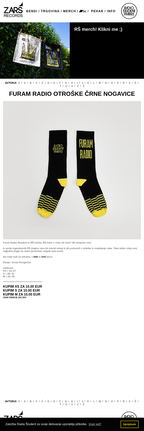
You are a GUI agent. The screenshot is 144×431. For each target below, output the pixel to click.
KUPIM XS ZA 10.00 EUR (22, 286)
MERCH (69, 11)
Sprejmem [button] (129, 424)
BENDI (32, 11)
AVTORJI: (11, 82)
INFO (111, 11)
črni (43, 256)
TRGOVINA (50, 11)
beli (36, 256)
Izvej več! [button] (95, 424)
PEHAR (97, 11)
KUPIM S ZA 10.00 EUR (21, 290)
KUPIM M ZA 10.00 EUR (21, 294)
